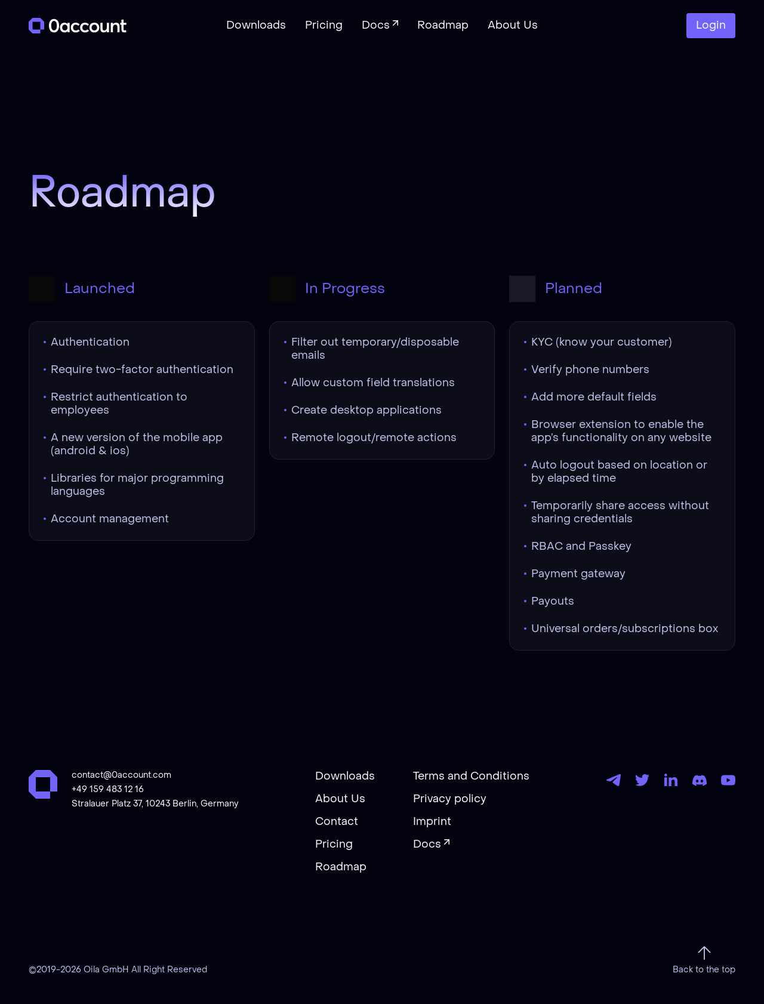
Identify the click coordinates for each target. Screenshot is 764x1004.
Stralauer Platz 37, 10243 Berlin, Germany (155, 804)
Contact (336, 822)
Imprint (432, 822)
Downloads (345, 776)
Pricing (334, 844)
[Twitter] (642, 780)
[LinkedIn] (671, 780)
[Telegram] (613, 780)
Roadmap (340, 867)
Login (711, 25)
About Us (340, 799)
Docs (427, 844)
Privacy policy (449, 799)
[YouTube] (728, 780)
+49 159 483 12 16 (108, 789)
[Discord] (699, 780)
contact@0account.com (121, 775)
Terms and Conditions (471, 776)
